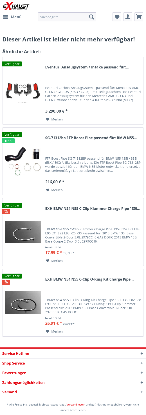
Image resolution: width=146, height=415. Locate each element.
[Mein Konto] (127, 16)
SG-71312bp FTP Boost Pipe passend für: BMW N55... (91, 138)
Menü (12, 16)
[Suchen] (91, 16)
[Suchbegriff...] (67, 16)
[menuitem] (12, 16)
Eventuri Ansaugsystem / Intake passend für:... (87, 67)
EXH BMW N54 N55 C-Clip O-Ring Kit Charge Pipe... (89, 279)
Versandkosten (76, 404)
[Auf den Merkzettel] (54, 119)
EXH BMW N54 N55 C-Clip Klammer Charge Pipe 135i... (92, 208)
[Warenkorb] (138, 16)
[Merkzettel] (116, 16)
